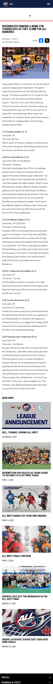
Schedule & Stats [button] (10, 682)
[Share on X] (47, 40)
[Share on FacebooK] (41, 40)
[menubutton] (48, 4)
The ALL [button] (5, 677)
